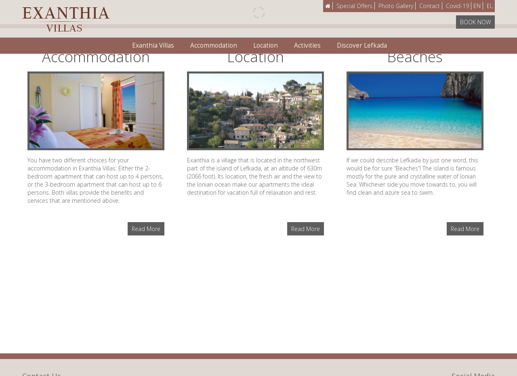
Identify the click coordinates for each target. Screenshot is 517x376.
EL (490, 6)
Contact (429, 6)
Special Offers (354, 6)
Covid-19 (457, 6)
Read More (146, 229)
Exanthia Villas (153, 45)
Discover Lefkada (362, 45)
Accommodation (213, 45)
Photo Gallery (395, 6)
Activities (307, 45)
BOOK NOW (475, 22)
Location (265, 45)
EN (477, 6)
